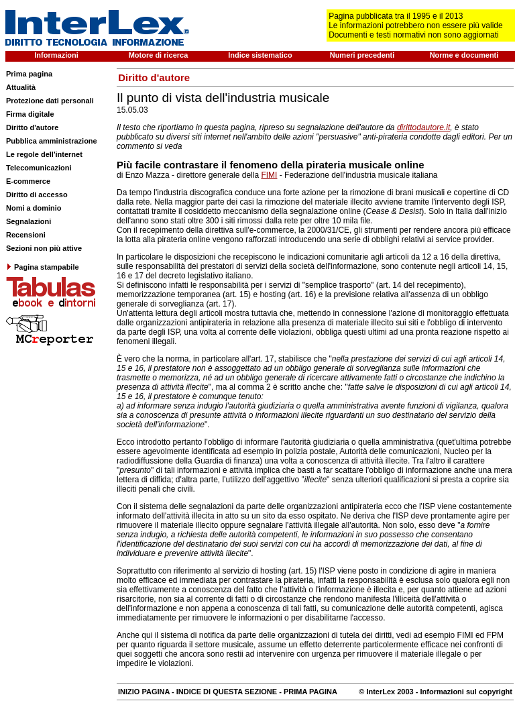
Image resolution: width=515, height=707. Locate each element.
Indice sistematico (260, 55)
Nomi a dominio (34, 208)
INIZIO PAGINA (144, 692)
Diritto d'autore (32, 127)
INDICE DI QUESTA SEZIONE (226, 692)
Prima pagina (29, 74)
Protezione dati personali (50, 101)
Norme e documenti (464, 55)
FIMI (269, 175)
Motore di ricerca (158, 55)
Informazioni (56, 55)
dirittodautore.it (423, 127)
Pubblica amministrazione (51, 141)
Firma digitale (30, 114)
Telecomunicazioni (39, 168)
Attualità (21, 87)
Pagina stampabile (42, 267)
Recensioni (26, 235)
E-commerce (28, 181)
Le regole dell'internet (44, 154)
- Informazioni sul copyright (463, 692)
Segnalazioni (28, 221)
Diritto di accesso (37, 195)
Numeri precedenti (362, 55)
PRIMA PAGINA (310, 692)
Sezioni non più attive (44, 248)
